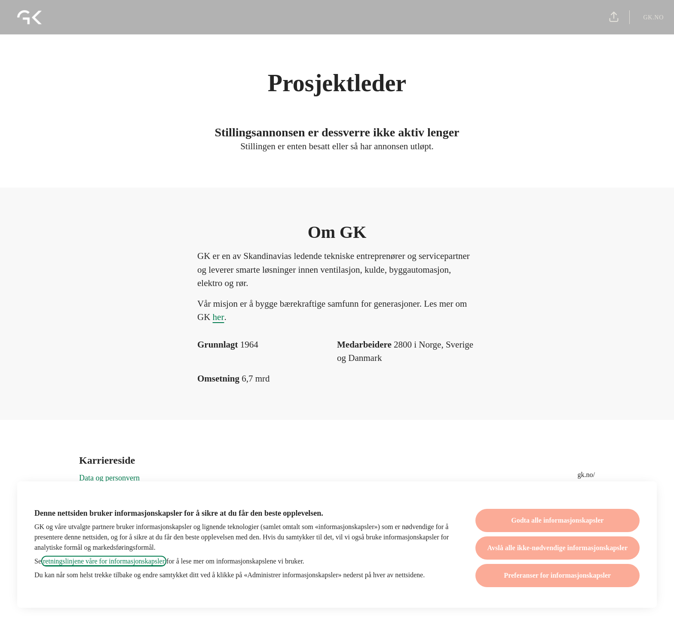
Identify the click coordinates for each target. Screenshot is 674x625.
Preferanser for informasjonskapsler (557, 575)
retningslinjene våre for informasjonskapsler (104, 561)
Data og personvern (109, 478)
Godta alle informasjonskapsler (557, 520)
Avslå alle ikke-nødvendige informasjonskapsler (557, 547)
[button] (614, 17)
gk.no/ (586, 474)
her (218, 317)
